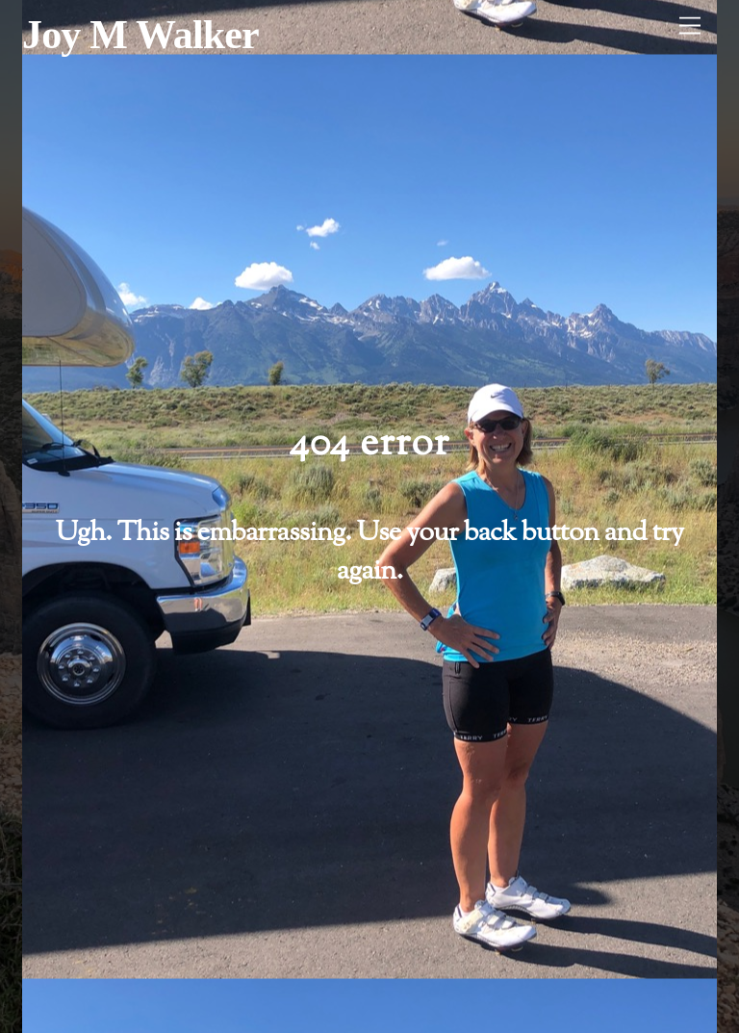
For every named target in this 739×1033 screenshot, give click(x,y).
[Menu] (690, 26)
